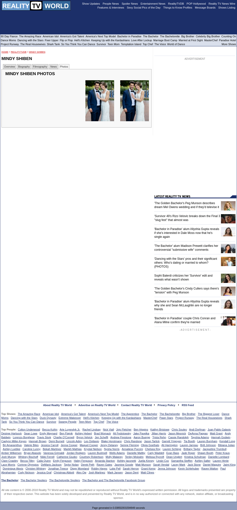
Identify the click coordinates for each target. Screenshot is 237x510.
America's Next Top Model (103, 413)
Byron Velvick (84, 437)
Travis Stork (44, 437)
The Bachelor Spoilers (33, 480)
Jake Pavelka (141, 433)
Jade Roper (188, 452)
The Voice (112, 421)
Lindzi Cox (162, 460)
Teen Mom (85, 421)
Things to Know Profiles (177, 7)
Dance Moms (8, 40)
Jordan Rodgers (75, 452)
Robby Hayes (99, 468)
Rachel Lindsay (91, 429)
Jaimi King (229, 464)
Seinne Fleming (129, 445)
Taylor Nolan (71, 464)
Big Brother (188, 413)
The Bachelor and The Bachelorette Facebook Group (113, 480)
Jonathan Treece (58, 468)
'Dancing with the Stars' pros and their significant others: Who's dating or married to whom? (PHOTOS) (185, 262)
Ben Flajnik (66, 433)
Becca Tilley (27, 460)
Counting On (228, 36)
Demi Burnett (56, 441)
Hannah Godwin (220, 437)
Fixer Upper (51, 40)
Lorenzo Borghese (24, 437)
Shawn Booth (205, 452)
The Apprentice (130, 413)
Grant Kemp (148, 468)
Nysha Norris (112, 449)
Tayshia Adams (200, 437)
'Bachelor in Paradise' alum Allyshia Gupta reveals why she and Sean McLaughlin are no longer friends (186, 305)
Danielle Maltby (136, 452)
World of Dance (176, 44)
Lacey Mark (178, 464)
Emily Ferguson (62, 460)
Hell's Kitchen (91, 417)
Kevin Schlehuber (188, 468)
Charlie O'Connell (63, 437)
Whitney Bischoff (28, 456)
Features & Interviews (111, 7)
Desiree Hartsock (11, 433)
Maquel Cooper (89, 445)
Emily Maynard (48, 433)
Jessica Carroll (49, 445)
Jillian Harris (158, 433)
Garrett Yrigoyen (172, 441)
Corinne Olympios (28, 464)
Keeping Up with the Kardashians (121, 417)
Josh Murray (8, 456)
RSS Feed (188, 405)
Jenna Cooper (69, 445)
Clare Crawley (9, 460)
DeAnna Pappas (198, 433)
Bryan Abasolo (32, 452)
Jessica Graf (44, 472)
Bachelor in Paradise (129, 36)
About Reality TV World (57, 405)
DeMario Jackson (51, 464)
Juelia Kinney (146, 460)
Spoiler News (130, 3)
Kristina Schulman (195, 456)
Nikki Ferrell (47, 456)
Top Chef (98, 421)
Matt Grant (216, 433)
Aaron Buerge (142, 437)
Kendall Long (227, 441)
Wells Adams (117, 452)
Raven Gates (104, 464)
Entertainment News (153, 3)
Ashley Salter (202, 460)
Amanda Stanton (105, 460)
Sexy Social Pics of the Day (144, 7)
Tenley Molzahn (134, 456)
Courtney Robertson (91, 456)
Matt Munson (143, 464)
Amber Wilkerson (11, 452)
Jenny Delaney (109, 445)
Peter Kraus (223, 452)
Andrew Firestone (120, 437)
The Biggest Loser (208, 413)
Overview (9, 66)
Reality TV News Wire (222, 3)
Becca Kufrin (49, 429)
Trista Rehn (159, 437)
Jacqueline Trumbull (215, 449)
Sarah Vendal (161, 464)
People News (111, 3)
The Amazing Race (29, 413)
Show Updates (91, 3)
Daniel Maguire (212, 464)
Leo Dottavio (91, 441)
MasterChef (150, 417)
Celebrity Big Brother (208, 36)
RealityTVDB (19, 52)
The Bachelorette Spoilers (64, 480)
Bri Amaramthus (12, 445)
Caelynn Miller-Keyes (14, 441)
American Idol (51, 413)
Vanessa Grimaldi (53, 452)
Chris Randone (133, 441)
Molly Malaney (114, 456)
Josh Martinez (97, 472)
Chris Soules (179, 429)
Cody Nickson (26, 472)
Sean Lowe (30, 433)
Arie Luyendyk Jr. (70, 429)
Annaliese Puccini (132, 449)
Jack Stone (194, 464)
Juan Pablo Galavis (219, 429)
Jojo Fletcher (123, 429)
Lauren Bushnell (97, 452)
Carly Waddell (155, 452)
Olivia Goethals (150, 445)
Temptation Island (131, 44)
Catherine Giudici (67, 456)
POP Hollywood (196, 3)
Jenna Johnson (167, 468)
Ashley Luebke (11, 449)
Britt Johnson (208, 445)
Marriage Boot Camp (165, 40)
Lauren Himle (220, 460)
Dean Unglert (174, 456)
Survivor (51, 421)
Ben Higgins (141, 429)
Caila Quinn (44, 460)
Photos (64, 66)
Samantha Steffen (181, 460)
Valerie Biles (31, 445)
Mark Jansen (115, 472)
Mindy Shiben (37, 52)
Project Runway (184, 417)
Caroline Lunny (31, 449)
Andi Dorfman (197, 429)
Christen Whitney (36, 468)
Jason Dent (132, 472)
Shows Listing (226, 7)
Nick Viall (108, 429)
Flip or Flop (66, 40)
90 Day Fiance (9, 36)
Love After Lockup (141, 40)
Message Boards (205, 7)
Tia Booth (189, 441)
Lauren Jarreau (189, 445)
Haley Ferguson (83, 460)
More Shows (229, 44)
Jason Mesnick (177, 433)
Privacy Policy (166, 405)
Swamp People (67, 421)
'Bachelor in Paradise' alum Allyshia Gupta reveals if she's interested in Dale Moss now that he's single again (186, 233)
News (53, 66)
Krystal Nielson (93, 449)
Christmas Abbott (64, 472)
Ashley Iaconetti (126, 460)
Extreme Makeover (69, 417)
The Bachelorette (170, 413)
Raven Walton (209, 468)
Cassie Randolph (178, 437)
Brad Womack (102, 433)
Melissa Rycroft (155, 456)
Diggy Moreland (79, 468)
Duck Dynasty (48, 417)
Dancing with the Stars (24, 417)
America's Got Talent (73, 413)
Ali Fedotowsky (122, 433)
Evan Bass (172, 452)
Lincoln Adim (74, 441)
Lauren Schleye (172, 449)
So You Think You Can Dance (26, 421)
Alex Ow (81, 472)
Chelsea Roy (152, 449)
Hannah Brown (37, 441)
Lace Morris (8, 464)
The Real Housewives (209, 417)
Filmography (40, 66)
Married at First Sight (191, 40)
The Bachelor (149, 413)
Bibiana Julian (226, 445)
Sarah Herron (131, 468)
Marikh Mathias (73, 449)
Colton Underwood (29, 429)
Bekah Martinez (52, 449)
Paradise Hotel (227, 40)
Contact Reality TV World (136, 405)
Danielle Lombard (218, 456)
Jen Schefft (101, 437)
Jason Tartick (152, 441)
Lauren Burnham (207, 441)
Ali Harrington (169, 445)
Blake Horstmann (111, 441)
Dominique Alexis (13, 468)
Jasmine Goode (123, 464)
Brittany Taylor (192, 449)
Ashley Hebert (83, 433)
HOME (4, 52)
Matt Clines (147, 472)
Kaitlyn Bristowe (159, 429)
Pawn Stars (166, 417)
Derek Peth (87, 464)
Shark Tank (53, 44)
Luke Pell (114, 468)
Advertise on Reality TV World (96, 405)
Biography (24, 66)
